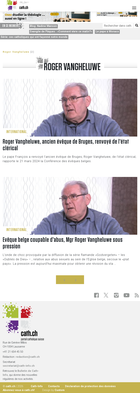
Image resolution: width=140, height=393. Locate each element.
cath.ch (10, 386)
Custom (60, 390)
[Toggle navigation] (133, 5)
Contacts (54, 386)
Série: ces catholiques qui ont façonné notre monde (34, 37)
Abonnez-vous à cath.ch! (19, 390)
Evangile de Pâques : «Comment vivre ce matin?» (61, 31)
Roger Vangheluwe (16, 51)
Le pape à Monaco (107, 31)
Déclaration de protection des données (90, 386)
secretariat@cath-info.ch (19, 365)
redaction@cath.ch (28, 356)
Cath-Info (37, 386)
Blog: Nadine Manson (43, 26)
